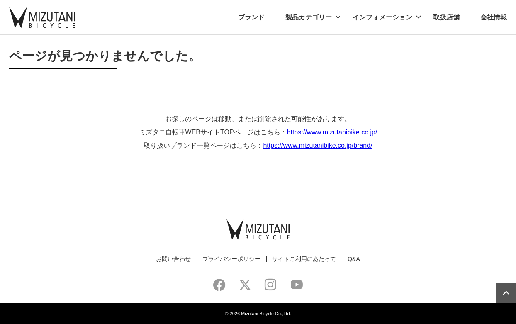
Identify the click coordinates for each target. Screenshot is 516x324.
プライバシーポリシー (231, 259)
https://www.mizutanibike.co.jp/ (332, 132)
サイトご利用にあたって (304, 259)
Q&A (354, 259)
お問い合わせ (173, 259)
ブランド (251, 17)
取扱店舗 (446, 17)
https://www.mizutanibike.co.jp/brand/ (317, 145)
